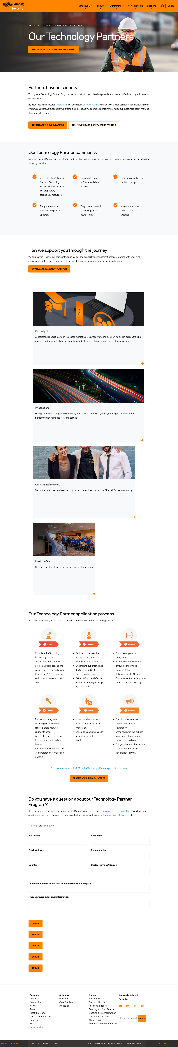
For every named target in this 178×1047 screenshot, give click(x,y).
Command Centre (90, 104)
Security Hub (95, 998)
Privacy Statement (40, 1043)
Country (33, 865)
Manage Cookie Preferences (103, 1023)
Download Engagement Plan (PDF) (49, 269)
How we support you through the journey (54, 49)
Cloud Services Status (100, 1020)
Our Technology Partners (69, 25)
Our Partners (117, 5)
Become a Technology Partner (48, 125)
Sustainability (36, 1027)
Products (101, 5)
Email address (36, 850)
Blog (32, 1023)
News (32, 1005)
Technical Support (98, 1005)
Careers (34, 1020)
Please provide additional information (49, 897)
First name (34, 835)
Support (151, 5)
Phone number (99, 850)
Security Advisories (99, 1016)
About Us (34, 998)
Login (171, 5)
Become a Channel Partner (102, 1012)
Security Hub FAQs (98, 1002)
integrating (62, 104)
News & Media (135, 5)
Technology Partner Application (114, 811)
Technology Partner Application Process (94, 125)
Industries (64, 1005)
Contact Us (35, 1002)
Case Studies (66, 1002)
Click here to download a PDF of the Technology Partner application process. (89, 768)
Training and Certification (101, 1009)
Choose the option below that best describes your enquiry (60, 883)
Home (34, 25)
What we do (85, 5)
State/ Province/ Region (104, 865)
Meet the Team (37, 1012)
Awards (34, 1009)
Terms (57, 1043)
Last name (96, 835)
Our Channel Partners (40, 1016)
